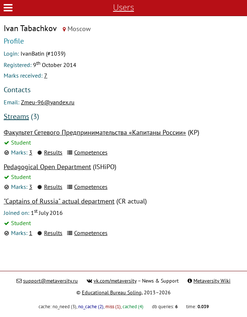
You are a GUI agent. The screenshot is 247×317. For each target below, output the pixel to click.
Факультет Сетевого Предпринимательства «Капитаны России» (95, 132)
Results (53, 152)
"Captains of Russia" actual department (59, 201)
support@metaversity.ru (50, 280)
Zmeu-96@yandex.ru (48, 102)
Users (123, 7)
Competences (91, 152)
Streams (16, 116)
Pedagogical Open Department (47, 167)
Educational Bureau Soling (112, 292)
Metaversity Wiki (211, 280)
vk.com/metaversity (115, 280)
